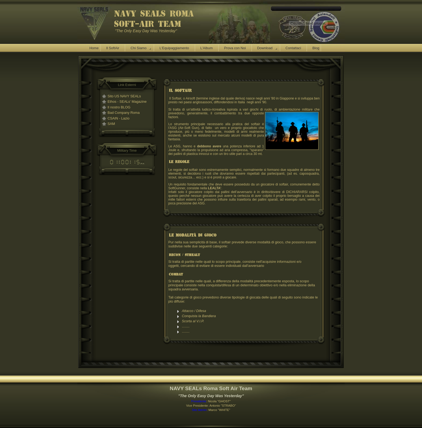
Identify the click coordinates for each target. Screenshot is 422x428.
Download (265, 48)
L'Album (206, 48)
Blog (315, 48)
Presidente (198, 401)
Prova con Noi (235, 48)
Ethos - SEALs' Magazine (127, 101)
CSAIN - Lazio (118, 118)
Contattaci (293, 48)
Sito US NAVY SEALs (124, 96)
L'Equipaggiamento (174, 48)
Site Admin (199, 410)
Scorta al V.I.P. (193, 321)
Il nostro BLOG (119, 107)
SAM (111, 124)
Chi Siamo (138, 48)
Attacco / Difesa (194, 311)
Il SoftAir (112, 48)
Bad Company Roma (124, 113)
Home (94, 48)
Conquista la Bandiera (199, 316)
